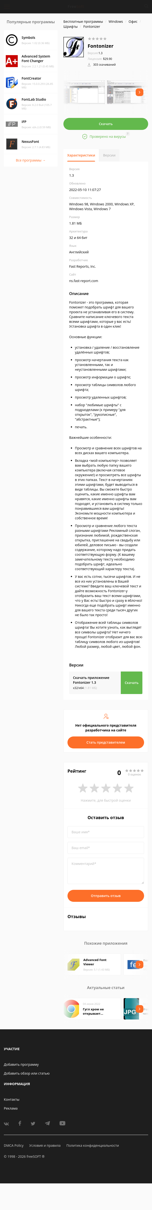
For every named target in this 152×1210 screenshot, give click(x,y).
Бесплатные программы (83, 21)
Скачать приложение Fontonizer (91, 680)
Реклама (11, 1108)
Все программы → (31, 160)
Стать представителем (105, 742)
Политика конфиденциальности (92, 1145)
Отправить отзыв (106, 895)
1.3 (95, 53)
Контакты (11, 1099)
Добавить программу (21, 1064)
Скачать (106, 124)
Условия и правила (45, 1145)
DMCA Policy (14, 1145)
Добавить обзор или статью (27, 1073)
